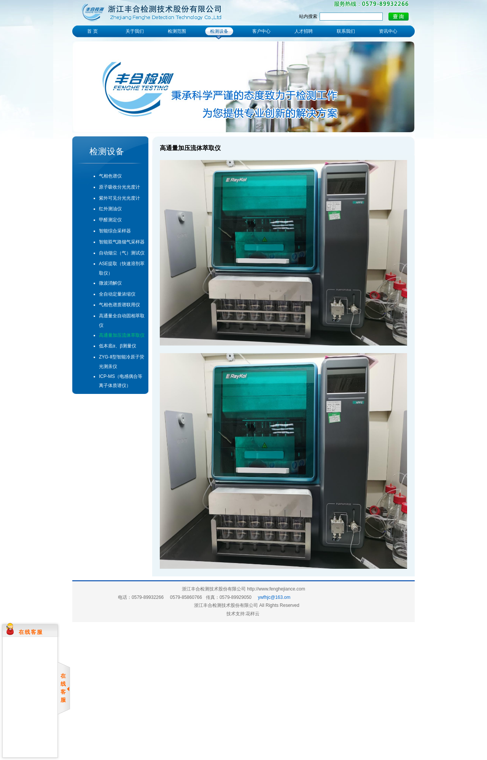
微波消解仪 (110, 283)
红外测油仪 (110, 208)
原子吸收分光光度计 (119, 187)
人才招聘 (303, 31)
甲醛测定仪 (110, 219)
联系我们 (346, 31)
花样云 (252, 613)
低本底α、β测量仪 (117, 346)
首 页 (92, 31)
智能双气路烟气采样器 (122, 242)
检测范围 (177, 31)
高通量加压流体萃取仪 (122, 335)
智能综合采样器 (115, 231)
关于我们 (135, 31)
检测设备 (219, 31)
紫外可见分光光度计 (119, 198)
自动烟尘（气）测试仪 (122, 253)
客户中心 (261, 31)
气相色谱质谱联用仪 (119, 304)
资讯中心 (388, 31)
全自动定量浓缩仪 (117, 294)
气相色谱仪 (110, 176)
